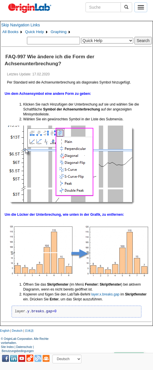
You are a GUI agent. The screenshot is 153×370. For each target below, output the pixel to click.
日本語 (29, 330)
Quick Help (34, 32)
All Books (10, 32)
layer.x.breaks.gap (105, 294)
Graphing (59, 32)
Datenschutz (24, 347)
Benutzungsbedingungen (18, 351)
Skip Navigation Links (20, 25)
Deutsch (17, 330)
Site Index (7, 347)
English (5, 330)
